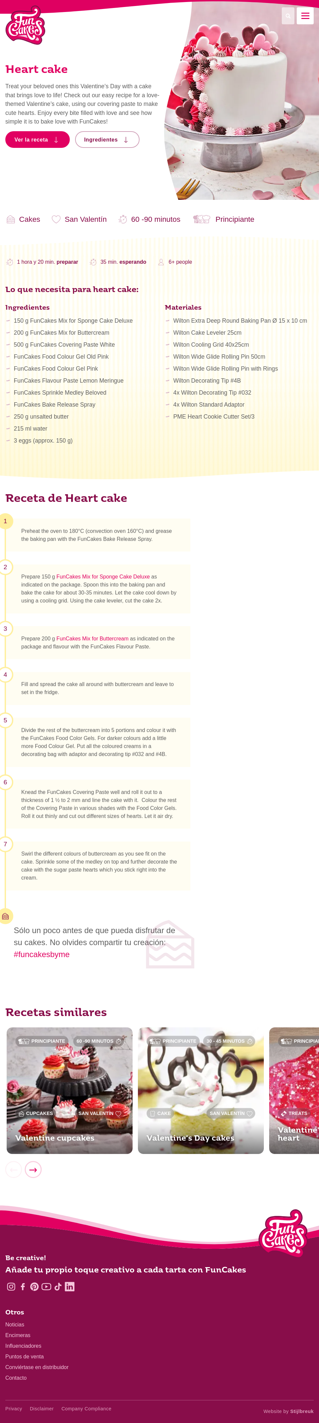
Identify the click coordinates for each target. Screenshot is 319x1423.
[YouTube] (46, 1286)
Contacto (16, 1378)
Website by (289, 1411)
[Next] (33, 1173)
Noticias (14, 1324)
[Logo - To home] (283, 1235)
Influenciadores (23, 1346)
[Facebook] (23, 1286)
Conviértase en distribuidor (36, 1367)
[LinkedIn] (69, 1286)
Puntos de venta (24, 1356)
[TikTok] (58, 1286)
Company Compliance (86, 1408)
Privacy (13, 1408)
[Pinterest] (34, 1286)
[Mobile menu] (305, 15)
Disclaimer (42, 1408)
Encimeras (18, 1335)
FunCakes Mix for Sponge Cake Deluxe (103, 580)
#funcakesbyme (42, 954)
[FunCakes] (25, 25)
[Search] (288, 15)
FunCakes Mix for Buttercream (92, 642)
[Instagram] (11, 1286)
